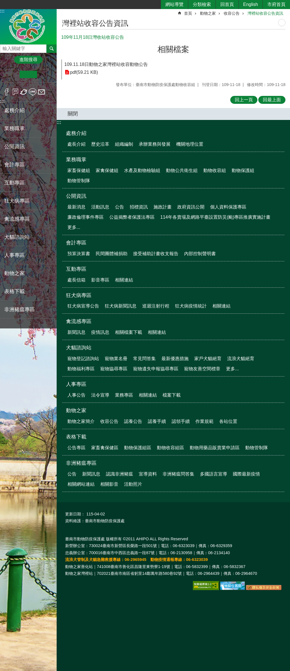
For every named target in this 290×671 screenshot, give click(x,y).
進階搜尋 (28, 59)
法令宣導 (100, 395)
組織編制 (124, 144)
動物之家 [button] (14, 273)
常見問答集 (144, 358)
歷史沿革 (100, 144)
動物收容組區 (170, 447)
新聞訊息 (76, 332)
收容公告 (232, 13)
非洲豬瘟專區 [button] (19, 309)
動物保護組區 (137, 447)
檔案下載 (172, 395)
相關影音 (109, 484)
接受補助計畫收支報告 (155, 253)
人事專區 (76, 384)
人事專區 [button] (14, 255)
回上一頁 (244, 99)
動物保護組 (243, 170)
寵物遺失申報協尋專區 (155, 368)
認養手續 (157, 421)
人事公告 (76, 395)
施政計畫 (162, 207)
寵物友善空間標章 (202, 368)
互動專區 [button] (14, 183)
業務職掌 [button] (14, 128)
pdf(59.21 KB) (84, 72)
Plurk (15, 92)
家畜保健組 (78, 170)
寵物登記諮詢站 (83, 358)
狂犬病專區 (78, 295)
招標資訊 (139, 207)
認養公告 (133, 421)
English (250, 4)
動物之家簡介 (81, 421)
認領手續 (181, 421)
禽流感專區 (78, 321)
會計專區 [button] (14, 164)
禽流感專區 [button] (17, 219)
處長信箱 (76, 280)
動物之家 (208, 13)
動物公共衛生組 (182, 170)
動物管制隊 (78, 180)
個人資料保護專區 (228, 207)
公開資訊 (76, 196)
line (32, 92)
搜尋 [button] (51, 48)
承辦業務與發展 (154, 144)
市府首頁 (276, 4)
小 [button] (11, 74)
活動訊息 (100, 207)
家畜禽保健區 (104, 447)
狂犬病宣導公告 (83, 306)
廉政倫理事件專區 (85, 217)
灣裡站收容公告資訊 (265, 13)
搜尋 (4, 47)
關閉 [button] (73, 114)
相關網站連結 (81, 484)
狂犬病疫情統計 (191, 306)
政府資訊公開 (190, 207)
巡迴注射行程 (155, 306)
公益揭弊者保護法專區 (132, 217)
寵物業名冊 (116, 358)
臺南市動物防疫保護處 (28, 26)
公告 (119, 207)
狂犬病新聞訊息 (121, 306)
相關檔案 (173, 49)
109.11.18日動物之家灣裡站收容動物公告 (106, 64)
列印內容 (281, 22)
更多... (73, 227)
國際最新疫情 (246, 474)
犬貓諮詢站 (78, 347)
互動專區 (76, 269)
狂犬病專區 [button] (17, 201)
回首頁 (227, 4)
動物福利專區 (81, 368)
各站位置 (228, 421)
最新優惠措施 (175, 358)
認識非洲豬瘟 (119, 474)
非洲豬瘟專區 (81, 463)
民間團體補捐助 (111, 253)
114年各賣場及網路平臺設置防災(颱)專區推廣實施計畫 (215, 217)
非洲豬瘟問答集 (178, 474)
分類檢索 (202, 4)
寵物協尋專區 (113, 368)
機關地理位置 (189, 144)
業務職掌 (76, 159)
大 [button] (45, 74)
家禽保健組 (107, 170)
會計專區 (76, 243)
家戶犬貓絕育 (207, 358)
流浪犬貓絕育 (240, 358)
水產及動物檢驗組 (142, 170)
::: (2, 10)
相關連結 (124, 280)
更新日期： (75, 514)
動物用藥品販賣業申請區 (215, 447)
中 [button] (28, 74)
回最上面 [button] (272, 99)
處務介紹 (76, 133)
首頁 (188, 13)
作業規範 (204, 421)
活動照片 (133, 484)
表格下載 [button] (14, 291)
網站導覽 (174, 4)
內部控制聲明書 (200, 253)
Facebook (6, 92)
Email (41, 92)
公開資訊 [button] (14, 146)
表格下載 (76, 437)
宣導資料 (148, 474)
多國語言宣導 (213, 474)
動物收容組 (214, 170)
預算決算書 (78, 253)
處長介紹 (76, 144)
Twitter (24, 92)
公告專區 (76, 447)
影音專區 (100, 280)
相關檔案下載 (128, 332)
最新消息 (76, 207)
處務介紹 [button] (14, 110)
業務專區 (124, 395)
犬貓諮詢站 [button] (17, 237)
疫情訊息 (100, 332)
